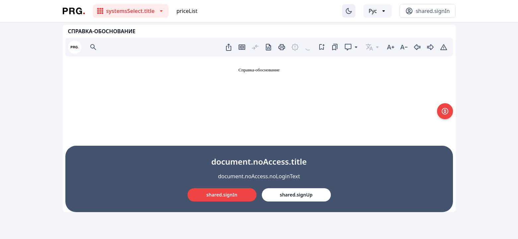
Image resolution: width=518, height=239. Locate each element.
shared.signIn (221, 195)
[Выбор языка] (377, 11)
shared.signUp (296, 195)
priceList (187, 11)
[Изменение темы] (348, 11)
